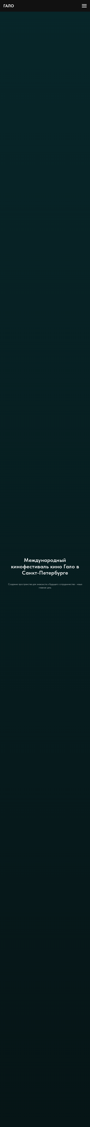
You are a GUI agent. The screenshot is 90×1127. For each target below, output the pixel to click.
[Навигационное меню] (84, 6)
